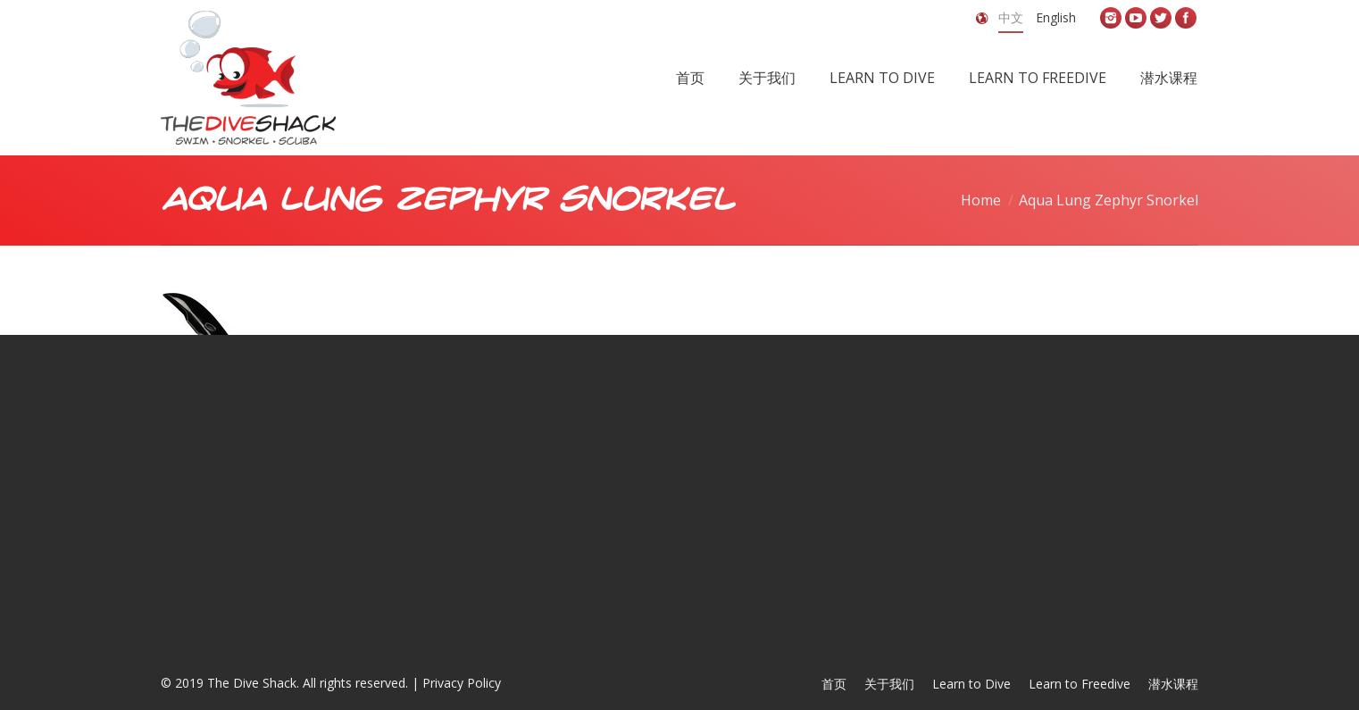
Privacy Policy (461, 682)
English (1056, 17)
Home (981, 200)
